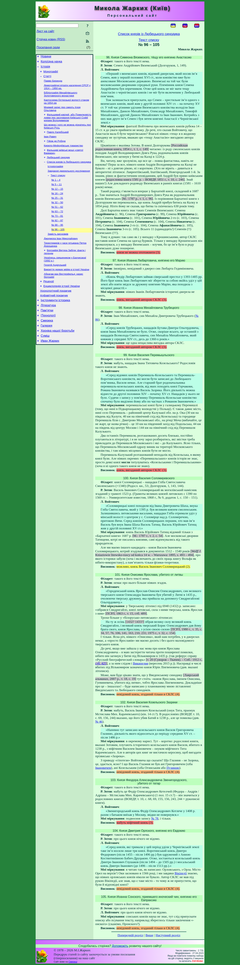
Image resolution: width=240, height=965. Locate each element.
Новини (46, 57)
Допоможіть (120, 946)
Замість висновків (58, 248)
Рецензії (49, 298)
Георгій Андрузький (55, 280)
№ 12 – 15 (57, 199)
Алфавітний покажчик (54, 314)
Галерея (46, 348)
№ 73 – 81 (57, 228)
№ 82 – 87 (57, 233)
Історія (45, 68)
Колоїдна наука (51, 62)
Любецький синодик (58, 165)
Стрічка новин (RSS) (51, 39)
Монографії (51, 73)
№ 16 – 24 (57, 204)
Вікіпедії (181, 873)
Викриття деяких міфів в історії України (66, 285)
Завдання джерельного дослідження (69, 179)
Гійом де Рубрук (56, 147)
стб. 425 (100, 663)
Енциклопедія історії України (62, 303)
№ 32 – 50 (57, 213)
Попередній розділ (130, 935)
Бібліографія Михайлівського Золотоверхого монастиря (60, 98)
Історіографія (55, 174)
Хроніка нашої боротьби (57, 353)
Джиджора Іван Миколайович (61, 253)
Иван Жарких (50, 364)
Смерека (47, 342)
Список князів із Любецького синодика (69, 170)
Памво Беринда (53, 84)
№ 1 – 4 (55, 189)
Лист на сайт (45, 31)
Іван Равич (50, 142)
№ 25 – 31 (57, 209)
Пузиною (172, 768)
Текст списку (58, 184)
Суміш (45, 359)
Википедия (140, 663)
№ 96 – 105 (57, 243)
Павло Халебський (58, 137)
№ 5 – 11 (56, 194)
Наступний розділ (168, 935)
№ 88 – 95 (57, 238)
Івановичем (103, 768)
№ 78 (154, 818)
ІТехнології (48, 336)
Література (48, 325)
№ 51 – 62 (57, 218)
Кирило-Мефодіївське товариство (63, 152)
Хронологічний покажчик (55, 309)
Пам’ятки (47, 331)
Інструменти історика (55, 319)
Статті (47, 79)
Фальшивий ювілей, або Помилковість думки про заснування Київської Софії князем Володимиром (67, 122)
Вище (149, 935)
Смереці (72, 961)
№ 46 (98, 721)
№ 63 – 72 (57, 223)
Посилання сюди (48, 47)
